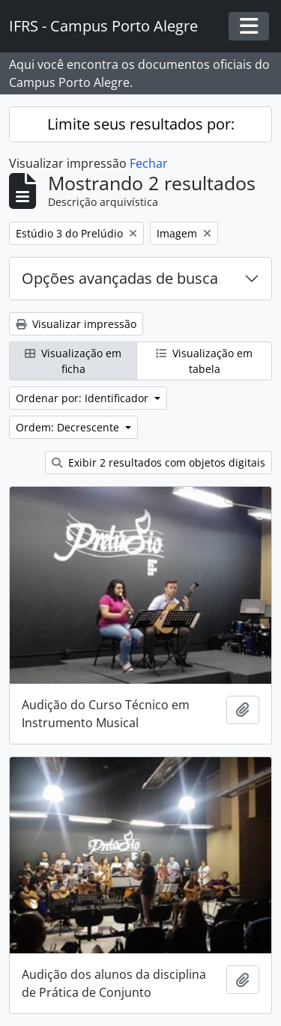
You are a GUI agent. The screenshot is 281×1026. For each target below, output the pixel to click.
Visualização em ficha (73, 361)
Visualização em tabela (204, 361)
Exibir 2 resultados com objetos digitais (158, 462)
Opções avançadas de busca (120, 278)
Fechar (149, 163)
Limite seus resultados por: (141, 124)
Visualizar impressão (76, 324)
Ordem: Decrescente (69, 427)
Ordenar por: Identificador (83, 398)
